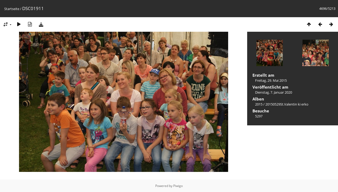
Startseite (11, 8)
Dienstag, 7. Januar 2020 (273, 92)
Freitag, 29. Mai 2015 (271, 80)
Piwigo (178, 186)
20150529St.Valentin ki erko (286, 104)
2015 (258, 104)
